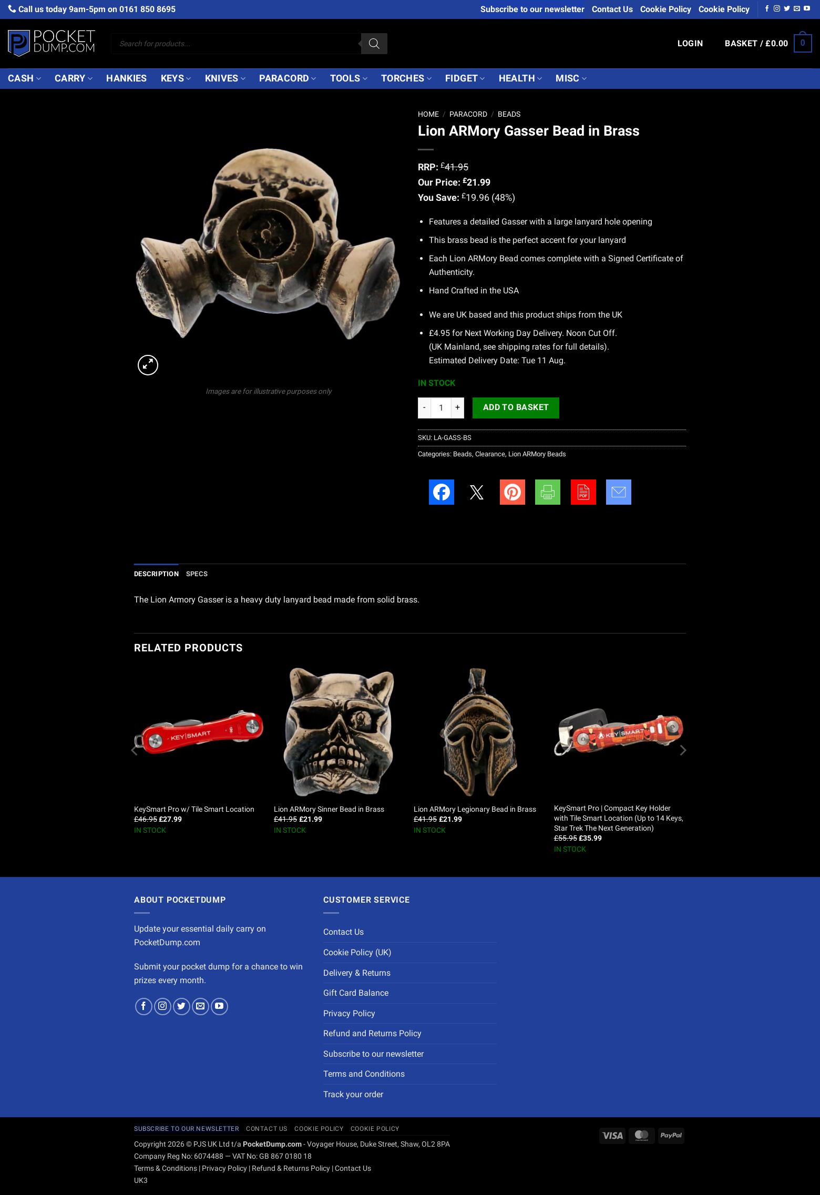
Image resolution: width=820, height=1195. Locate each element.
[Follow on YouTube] (807, 9)
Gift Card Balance (355, 993)
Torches (406, 78)
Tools (348, 78)
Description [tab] (156, 574)
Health (520, 78)
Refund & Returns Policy (291, 1168)
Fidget (465, 78)
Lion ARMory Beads (537, 454)
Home (428, 114)
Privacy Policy (349, 1013)
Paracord (287, 78)
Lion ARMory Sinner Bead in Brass (329, 809)
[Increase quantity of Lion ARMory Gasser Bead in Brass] (458, 407)
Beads (509, 114)
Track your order (353, 1094)
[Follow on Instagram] (777, 9)
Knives (225, 78)
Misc (571, 78)
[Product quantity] (441, 407)
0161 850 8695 (147, 9)
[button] (690, 43)
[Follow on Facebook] (767, 9)
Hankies (126, 78)
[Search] (374, 43)
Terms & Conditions (165, 1168)
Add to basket (516, 407)
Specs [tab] (197, 574)
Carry (74, 78)
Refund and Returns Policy (372, 1033)
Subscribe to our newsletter (532, 9)
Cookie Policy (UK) (357, 952)
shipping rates (524, 347)
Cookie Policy (665, 9)
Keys (176, 78)
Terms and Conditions (364, 1074)
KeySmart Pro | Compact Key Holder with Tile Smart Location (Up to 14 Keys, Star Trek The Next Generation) (618, 818)
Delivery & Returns (357, 973)
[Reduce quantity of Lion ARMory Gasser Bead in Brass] (424, 407)
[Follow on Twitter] (787, 9)
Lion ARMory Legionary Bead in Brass (475, 809)
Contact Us (612, 9)
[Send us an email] (797, 9)
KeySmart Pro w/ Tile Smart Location (194, 809)
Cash (24, 78)
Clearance (490, 454)
